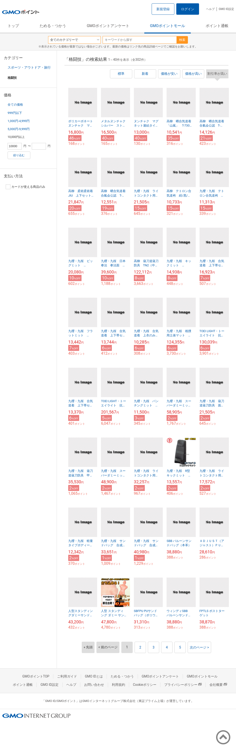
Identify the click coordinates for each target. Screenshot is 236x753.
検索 (182, 40)
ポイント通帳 (217, 26)
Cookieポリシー (144, 685)
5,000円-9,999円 (19, 129)
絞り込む (19, 155)
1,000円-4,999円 (19, 121)
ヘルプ (210, 9)
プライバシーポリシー (183, 685)
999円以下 (15, 113)
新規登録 (163, 9)
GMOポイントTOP (35, 676)
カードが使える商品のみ (25, 186)
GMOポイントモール (167, 26)
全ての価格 (15, 104)
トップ (13, 26)
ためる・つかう (53, 26)
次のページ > (199, 647)
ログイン (187, 9)
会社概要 (218, 685)
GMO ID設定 (226, 9)
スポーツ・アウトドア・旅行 (29, 67)
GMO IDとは (94, 676)
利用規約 (118, 685)
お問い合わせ (94, 685)
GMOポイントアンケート (108, 26)
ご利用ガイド (67, 676)
